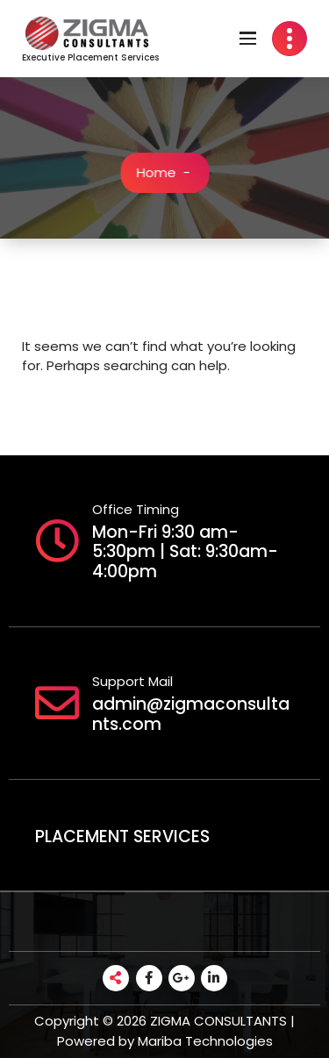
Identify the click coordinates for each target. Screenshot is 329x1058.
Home (158, 172)
